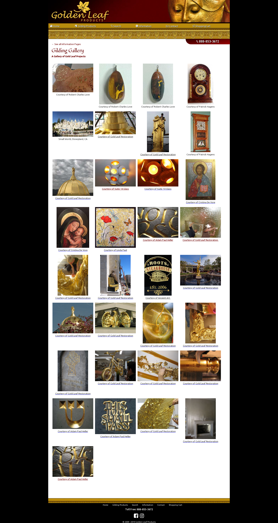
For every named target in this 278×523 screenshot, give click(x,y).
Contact (161, 505)
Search (135, 505)
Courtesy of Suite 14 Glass (115, 189)
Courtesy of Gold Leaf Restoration (115, 136)
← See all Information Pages (66, 44)
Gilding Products (120, 505)
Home (105, 505)
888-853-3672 (207, 41)
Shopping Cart (175, 505)
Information (147, 505)
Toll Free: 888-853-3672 (139, 509)
